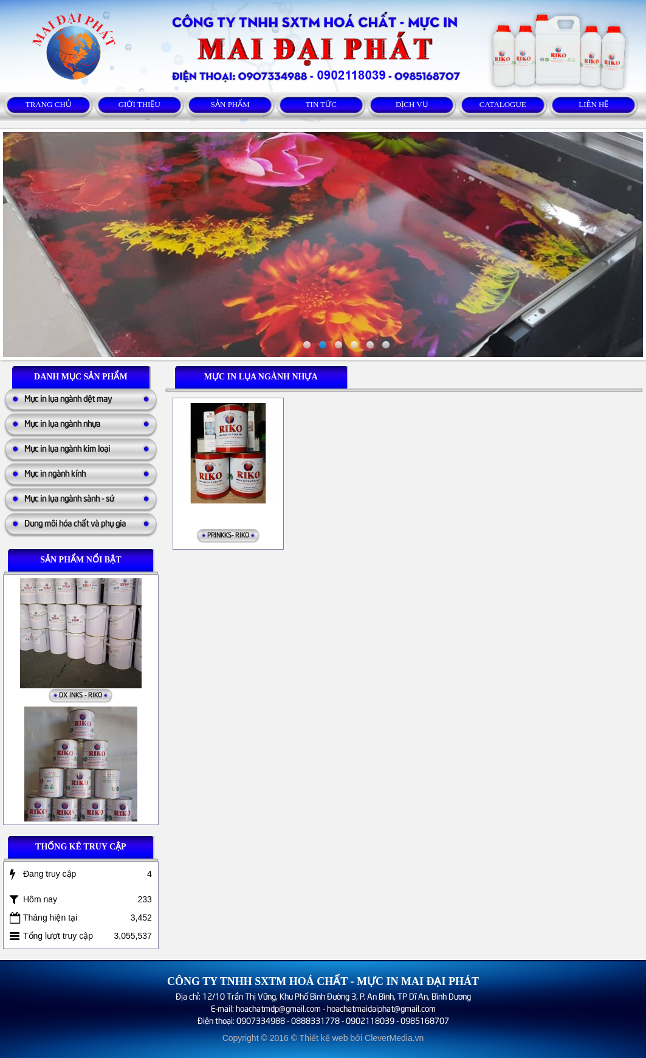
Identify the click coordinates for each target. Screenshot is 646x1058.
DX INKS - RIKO (80, 695)
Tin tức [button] (321, 104)
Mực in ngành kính (55, 473)
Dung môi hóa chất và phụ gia (75, 522)
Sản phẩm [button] (230, 104)
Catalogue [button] (502, 104)
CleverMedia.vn (394, 1038)
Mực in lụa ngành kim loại (67, 448)
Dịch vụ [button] (412, 104)
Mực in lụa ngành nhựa (62, 423)
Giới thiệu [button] (139, 104)
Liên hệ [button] (593, 104)
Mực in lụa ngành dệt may (68, 398)
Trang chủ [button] (49, 104)
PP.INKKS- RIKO (228, 534)
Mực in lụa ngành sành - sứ (69, 497)
